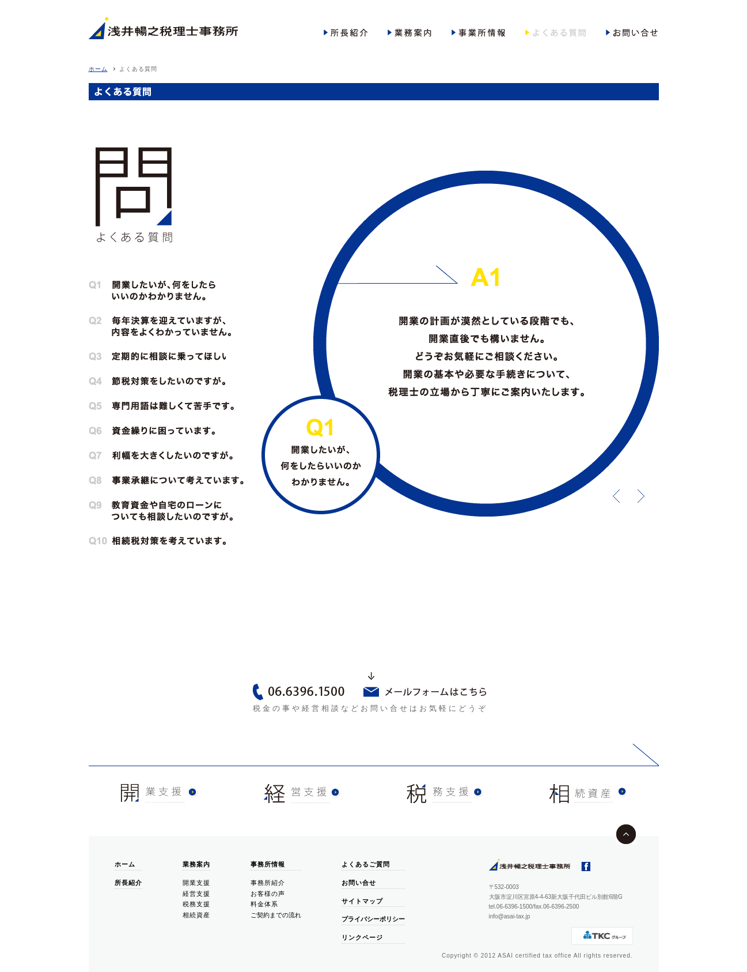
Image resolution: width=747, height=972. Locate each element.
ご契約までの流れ (276, 914)
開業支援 (196, 882)
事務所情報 (268, 864)
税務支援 (196, 904)
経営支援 (196, 893)
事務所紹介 (268, 882)
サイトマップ (362, 901)
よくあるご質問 (366, 864)
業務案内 (196, 864)
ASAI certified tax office (534, 955)
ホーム (98, 69)
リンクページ (362, 937)
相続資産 (196, 914)
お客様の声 (268, 893)
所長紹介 (128, 882)
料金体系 (264, 904)
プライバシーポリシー (373, 919)
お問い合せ (359, 882)
